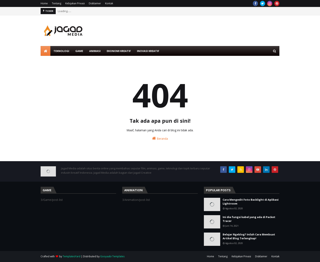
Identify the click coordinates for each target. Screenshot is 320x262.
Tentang (56, 3)
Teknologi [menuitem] (61, 51)
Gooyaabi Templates (112, 256)
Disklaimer (95, 3)
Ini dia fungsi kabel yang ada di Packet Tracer (249, 219)
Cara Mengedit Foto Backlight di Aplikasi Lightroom (251, 202)
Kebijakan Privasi (75, 3)
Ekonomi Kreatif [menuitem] (119, 51)
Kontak (109, 3)
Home (44, 3)
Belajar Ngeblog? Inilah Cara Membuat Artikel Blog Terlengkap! (249, 236)
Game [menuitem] (79, 51)
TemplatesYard (71, 256)
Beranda (160, 138)
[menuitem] (45, 51)
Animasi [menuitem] (95, 51)
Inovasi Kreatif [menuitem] (148, 51)
